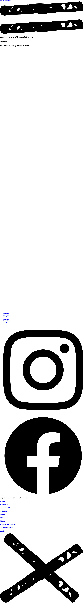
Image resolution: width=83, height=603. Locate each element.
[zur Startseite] (4, 311)
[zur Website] (32, 59)
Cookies (5, 316)
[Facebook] (43, 495)
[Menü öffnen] (41, 33)
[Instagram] (43, 415)
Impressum (6, 313)
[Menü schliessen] (41, 602)
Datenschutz (6, 315)
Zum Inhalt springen (5, 0)
